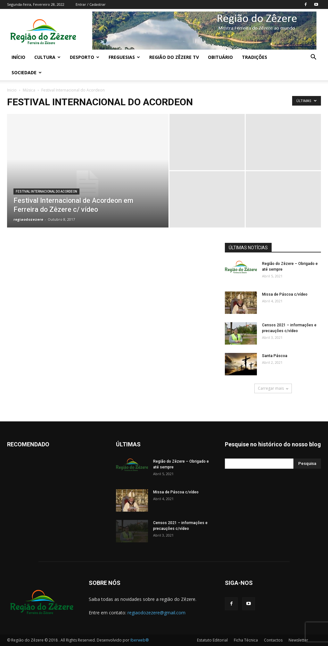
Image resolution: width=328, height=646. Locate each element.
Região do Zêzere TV (174, 57)
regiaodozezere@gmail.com (156, 613)
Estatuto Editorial (212, 640)
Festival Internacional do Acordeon (46, 191)
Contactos (273, 640)
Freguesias (124, 57)
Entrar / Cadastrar (91, 4)
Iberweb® (139, 640)
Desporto (84, 57)
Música (29, 90)
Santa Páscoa (274, 356)
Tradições (254, 57)
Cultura (47, 57)
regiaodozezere (28, 219)
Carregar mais (273, 388)
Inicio (12, 90)
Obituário (220, 57)
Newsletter (298, 640)
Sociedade (27, 72)
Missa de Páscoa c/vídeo (285, 294)
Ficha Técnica (246, 640)
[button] (313, 58)
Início (18, 57)
